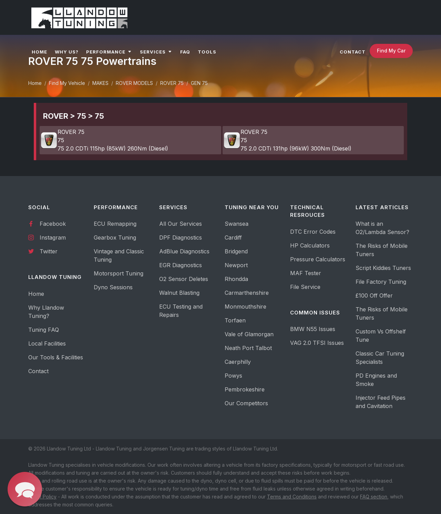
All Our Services (180, 223)
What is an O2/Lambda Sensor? (382, 227)
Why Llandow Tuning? (46, 311)
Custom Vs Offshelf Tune (381, 335)
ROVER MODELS (134, 83)
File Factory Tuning (381, 281)
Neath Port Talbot (248, 348)
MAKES (100, 83)
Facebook (47, 223)
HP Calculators (310, 245)
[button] (24, 489)
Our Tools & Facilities (55, 357)
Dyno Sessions (113, 287)
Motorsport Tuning (118, 273)
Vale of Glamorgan (249, 334)
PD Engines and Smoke (376, 379)
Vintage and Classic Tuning (119, 255)
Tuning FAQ (43, 329)
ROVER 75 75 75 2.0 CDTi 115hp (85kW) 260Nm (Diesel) (104, 140)
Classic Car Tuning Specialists (380, 357)
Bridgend (236, 251)
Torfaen (235, 320)
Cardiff (233, 237)
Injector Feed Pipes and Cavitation (381, 401)
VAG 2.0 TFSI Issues (317, 342)
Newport (236, 265)
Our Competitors (246, 403)
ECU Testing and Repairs (181, 310)
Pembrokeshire (245, 389)
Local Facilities (47, 343)
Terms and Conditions (292, 497)
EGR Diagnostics (180, 265)
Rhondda (236, 278)
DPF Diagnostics (180, 237)
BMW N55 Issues (312, 329)
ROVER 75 (172, 83)
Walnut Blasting (179, 292)
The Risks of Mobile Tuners (382, 250)
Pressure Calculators (317, 259)
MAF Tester (305, 273)
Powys (233, 375)
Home (35, 83)
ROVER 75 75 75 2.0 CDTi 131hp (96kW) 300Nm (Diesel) (287, 140)
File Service (305, 286)
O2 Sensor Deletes (183, 278)
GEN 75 (199, 83)
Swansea (236, 223)
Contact (38, 371)
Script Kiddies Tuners (383, 267)
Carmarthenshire (247, 292)
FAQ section (373, 497)
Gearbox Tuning (115, 237)
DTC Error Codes (313, 231)
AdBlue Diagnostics (184, 251)
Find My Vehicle (67, 83)
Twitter (43, 251)
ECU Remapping (115, 223)
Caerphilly (238, 361)
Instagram (47, 237)
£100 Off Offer (374, 295)
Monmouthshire (245, 306)
